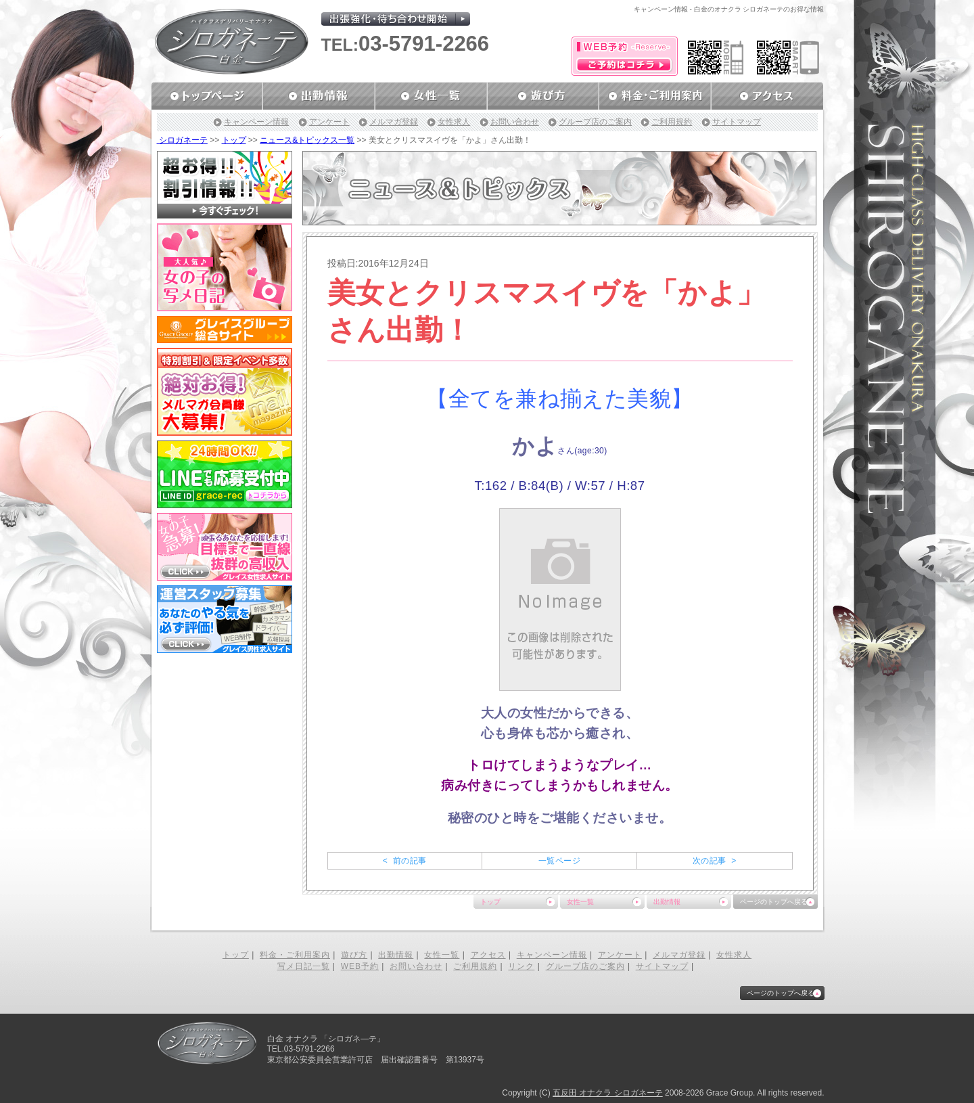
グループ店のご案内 (595, 122)
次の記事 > (715, 860)
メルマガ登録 (393, 122)
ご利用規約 (671, 122)
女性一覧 (580, 901)
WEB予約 (360, 966)
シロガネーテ (182, 140)
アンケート (329, 122)
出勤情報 (666, 901)
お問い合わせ (514, 122)
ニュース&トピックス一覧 (307, 140)
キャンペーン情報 (256, 122)
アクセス (488, 955)
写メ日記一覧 (303, 966)
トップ (234, 140)
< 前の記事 (405, 860)
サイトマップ (736, 122)
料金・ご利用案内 (295, 955)
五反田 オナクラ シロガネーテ (608, 1093)
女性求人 (454, 122)
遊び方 (354, 955)
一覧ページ (559, 860)
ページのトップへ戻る (774, 901)
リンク (521, 966)
